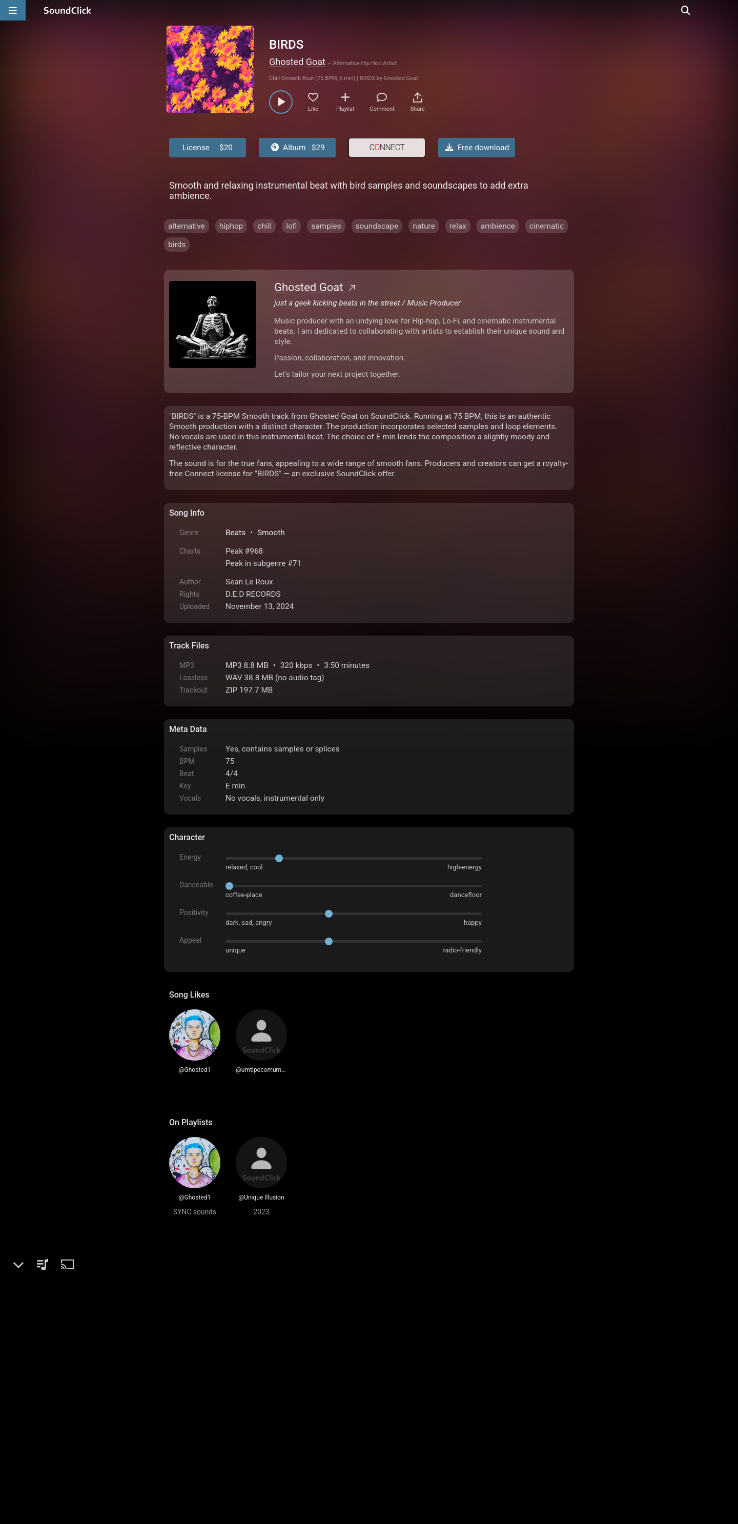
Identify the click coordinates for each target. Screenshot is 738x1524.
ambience (498, 226)
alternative (186, 226)
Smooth (271, 532)
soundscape (377, 226)
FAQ (212, 1407)
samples (326, 226)
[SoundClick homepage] (68, 10)
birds (177, 244)
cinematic (546, 226)
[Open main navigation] (13, 10)
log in (246, 1294)
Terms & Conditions (263, 1407)
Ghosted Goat (297, 61)
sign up (209, 1294)
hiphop (231, 226)
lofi (291, 226)
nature (424, 226)
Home (184, 1407)
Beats (235, 532)
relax (457, 226)
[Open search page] (727, 10)
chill (264, 226)
